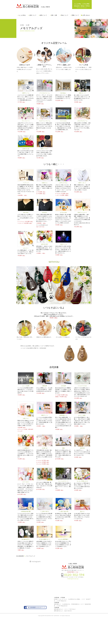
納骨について (43, 15)
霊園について (75, 15)
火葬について (32, 15)
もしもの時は (21, 15)
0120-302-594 (74, 575)
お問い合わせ (85, 15)
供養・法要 (53, 15)
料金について (64, 15)
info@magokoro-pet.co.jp (72, 578)
